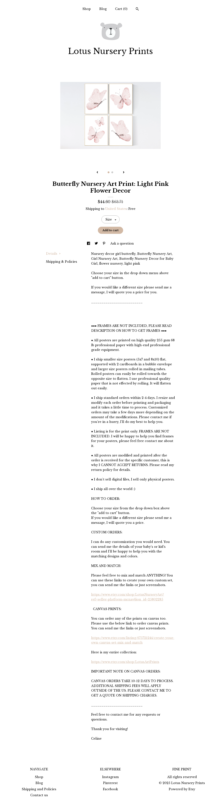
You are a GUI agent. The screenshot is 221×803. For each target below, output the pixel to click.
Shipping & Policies (61, 261)
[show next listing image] (124, 172)
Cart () (121, 9)
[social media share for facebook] (89, 243)
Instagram (110, 777)
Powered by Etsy (182, 789)
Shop (86, 9)
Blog (103, 9)
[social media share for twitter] (97, 243)
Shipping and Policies (39, 789)
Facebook (110, 789)
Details (53, 253)
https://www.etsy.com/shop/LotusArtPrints (125, 662)
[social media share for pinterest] (104, 243)
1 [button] (108, 172)
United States (116, 209)
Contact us (39, 795)
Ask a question (122, 243)
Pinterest (110, 783)
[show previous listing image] (97, 172)
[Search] (137, 9)
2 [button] (112, 172)
